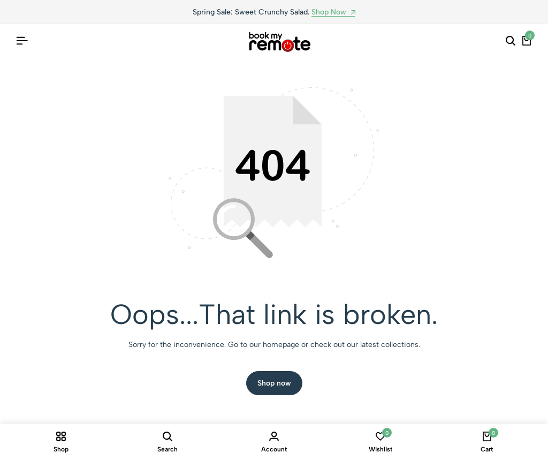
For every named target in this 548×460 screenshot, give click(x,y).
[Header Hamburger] (22, 41)
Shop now (274, 383)
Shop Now (333, 13)
